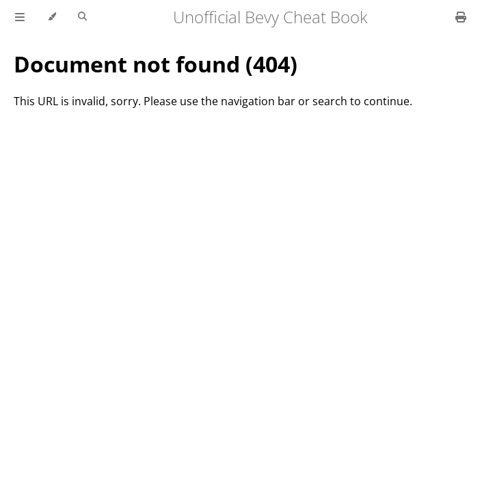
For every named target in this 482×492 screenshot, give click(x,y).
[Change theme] (51, 17)
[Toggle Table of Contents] (19, 17)
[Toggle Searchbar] (82, 17)
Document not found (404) (155, 64)
